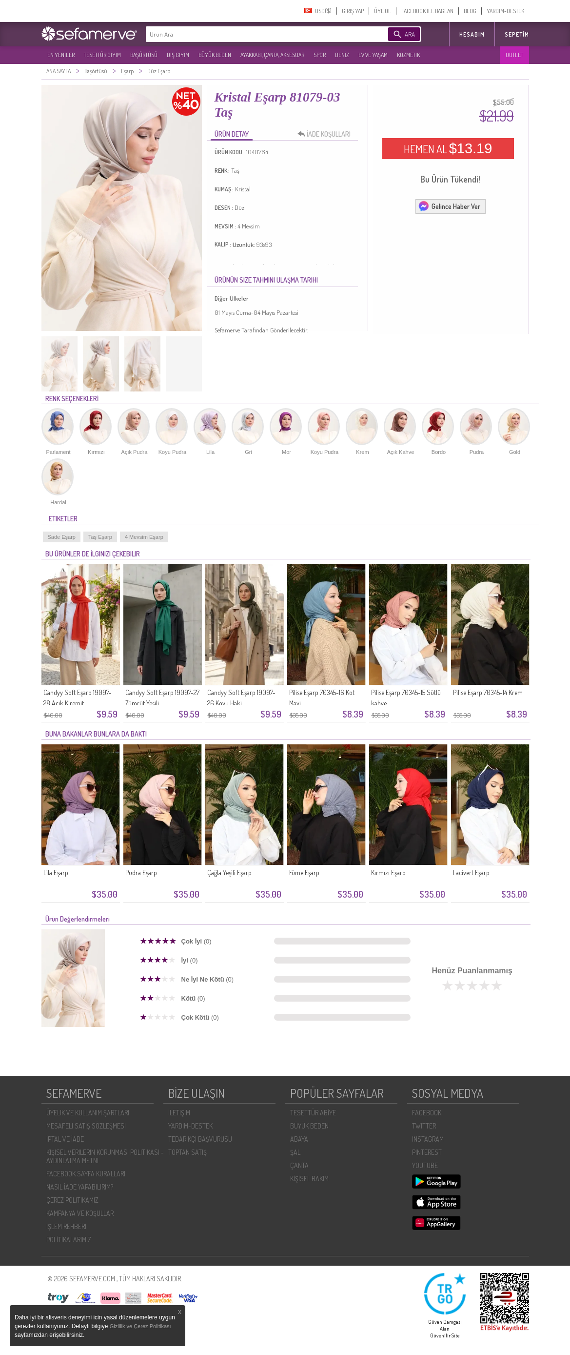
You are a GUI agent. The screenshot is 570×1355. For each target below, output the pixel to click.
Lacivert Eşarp (471, 872)
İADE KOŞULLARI (327, 134)
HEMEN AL (448, 148)
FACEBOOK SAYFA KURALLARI (85, 1174)
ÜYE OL (382, 11)
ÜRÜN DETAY (232, 134)
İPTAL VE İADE (65, 1139)
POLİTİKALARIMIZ (68, 1239)
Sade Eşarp (62, 537)
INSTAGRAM (428, 1139)
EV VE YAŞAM (373, 55)
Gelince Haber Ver (449, 206)
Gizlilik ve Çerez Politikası (140, 1326)
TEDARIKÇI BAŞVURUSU (200, 1139)
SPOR (320, 55)
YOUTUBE (425, 1165)
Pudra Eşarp (141, 872)
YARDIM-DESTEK (505, 11)
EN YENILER (61, 55)
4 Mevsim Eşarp (144, 537)
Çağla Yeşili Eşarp (229, 872)
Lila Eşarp (55, 872)
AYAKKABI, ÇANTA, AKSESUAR (272, 55)
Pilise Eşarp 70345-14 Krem (488, 692)
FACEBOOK (426, 1113)
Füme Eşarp (304, 872)
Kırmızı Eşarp (388, 872)
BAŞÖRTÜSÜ (143, 55)
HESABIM (472, 34)
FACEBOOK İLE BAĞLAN (427, 11)
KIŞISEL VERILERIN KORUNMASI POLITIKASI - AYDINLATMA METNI (105, 1156)
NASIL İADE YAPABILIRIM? (79, 1187)
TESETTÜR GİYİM (102, 55)
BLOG (470, 11)
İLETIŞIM (179, 1113)
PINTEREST (427, 1152)
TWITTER (424, 1126)
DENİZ (342, 55)
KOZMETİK (408, 55)
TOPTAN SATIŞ (187, 1152)
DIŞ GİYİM (178, 55)
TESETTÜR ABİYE (313, 1113)
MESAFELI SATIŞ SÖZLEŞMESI (86, 1126)
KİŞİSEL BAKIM (309, 1178)
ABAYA (299, 1139)
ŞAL (295, 1152)
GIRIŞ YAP (353, 11)
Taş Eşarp (100, 537)
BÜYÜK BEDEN (214, 55)
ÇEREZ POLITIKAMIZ (72, 1200)
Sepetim (517, 34)
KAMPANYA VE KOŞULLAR (80, 1213)
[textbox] (252, 34)
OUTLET (514, 55)
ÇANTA (299, 1165)
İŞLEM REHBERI (66, 1226)
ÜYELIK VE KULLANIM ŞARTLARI (87, 1113)
